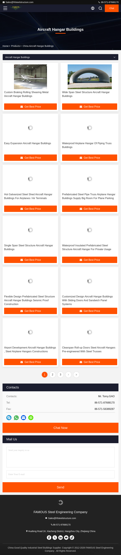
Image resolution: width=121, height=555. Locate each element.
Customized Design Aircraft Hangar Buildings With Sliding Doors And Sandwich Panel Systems (87, 300)
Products (15, 46)
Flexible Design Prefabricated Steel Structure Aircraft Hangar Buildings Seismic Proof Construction (29, 300)
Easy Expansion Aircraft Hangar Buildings (27, 143)
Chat (111, 8)
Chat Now (60, 428)
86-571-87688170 (108, 2)
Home (5, 46)
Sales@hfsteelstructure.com (17, 2)
